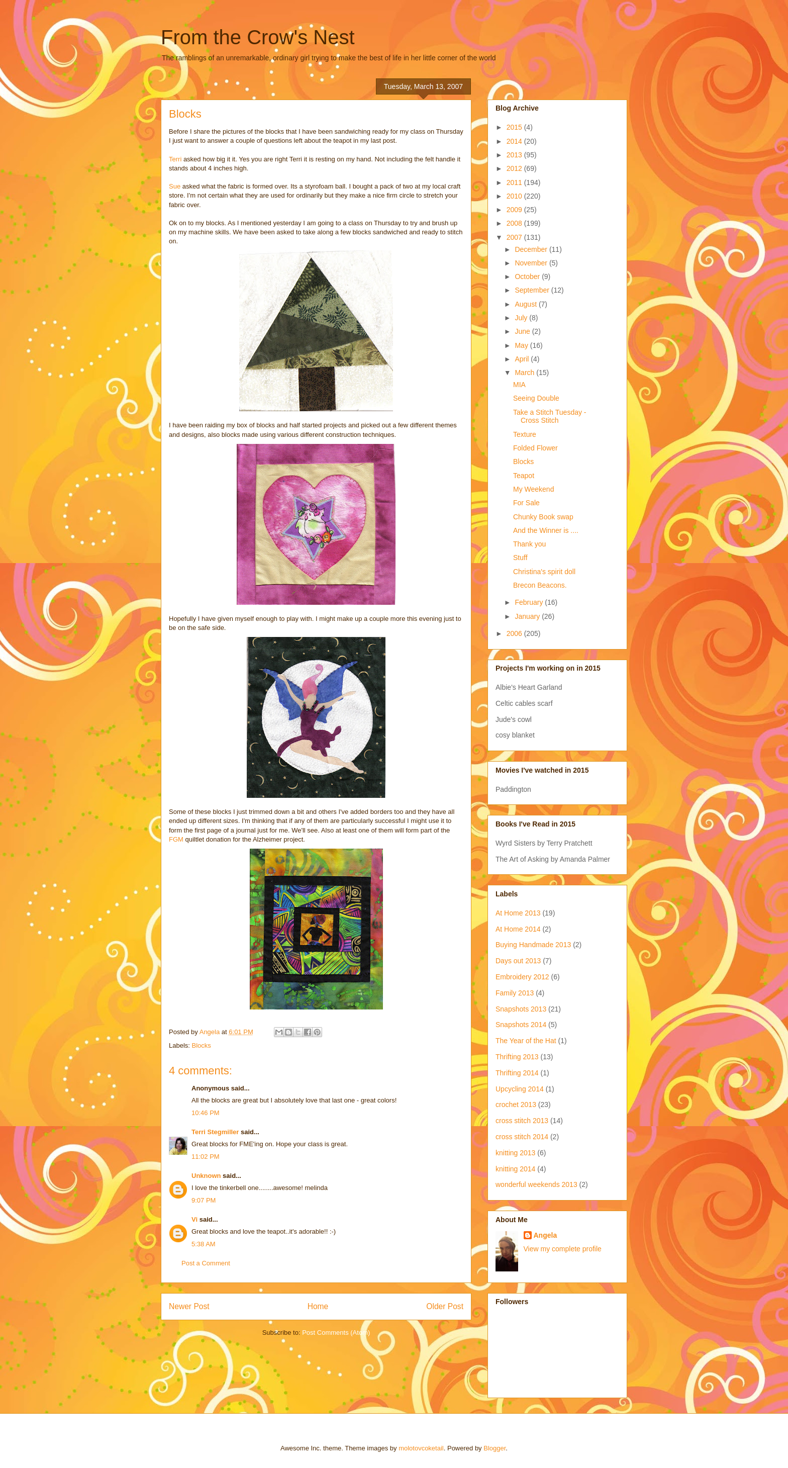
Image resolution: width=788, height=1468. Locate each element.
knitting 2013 (515, 1153)
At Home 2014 (518, 929)
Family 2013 (515, 993)
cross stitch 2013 (522, 1121)
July (522, 318)
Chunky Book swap (543, 517)
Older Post (444, 1306)
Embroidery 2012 (522, 977)
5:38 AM (203, 1244)
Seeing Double (536, 398)
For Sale (526, 503)
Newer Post (189, 1306)
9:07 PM (203, 1200)
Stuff (520, 558)
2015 (515, 127)
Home (318, 1306)
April (523, 359)
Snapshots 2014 (521, 1025)
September (533, 290)
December (532, 249)
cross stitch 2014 (522, 1137)
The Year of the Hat (526, 1041)
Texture (524, 434)
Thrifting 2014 (517, 1073)
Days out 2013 (518, 961)
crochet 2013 (516, 1104)
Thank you (529, 544)
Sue (175, 186)
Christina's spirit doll (544, 572)
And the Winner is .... (545, 530)
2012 (515, 168)
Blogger (494, 1448)
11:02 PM (205, 1156)
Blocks (201, 1045)
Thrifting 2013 (517, 1057)
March (525, 373)
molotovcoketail (421, 1448)
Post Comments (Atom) (336, 1332)
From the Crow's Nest (258, 37)
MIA (519, 385)
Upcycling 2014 (520, 1089)
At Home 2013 (518, 913)
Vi (194, 1219)
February (530, 602)
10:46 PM (205, 1113)
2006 (515, 633)
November (532, 263)
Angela (545, 1235)
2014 (515, 141)
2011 (515, 182)
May (522, 345)
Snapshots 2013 (521, 1009)
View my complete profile (563, 1249)
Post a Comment (205, 1263)
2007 (515, 237)
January (528, 616)
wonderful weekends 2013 (536, 1184)
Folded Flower (535, 448)
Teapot (523, 476)
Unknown (206, 1175)
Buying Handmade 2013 (533, 945)
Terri (175, 159)
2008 (515, 223)
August (526, 304)
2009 (515, 210)
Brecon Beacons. (540, 585)
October (528, 276)
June (523, 331)
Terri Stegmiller (215, 1132)
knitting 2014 (515, 1169)
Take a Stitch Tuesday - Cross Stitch (549, 416)
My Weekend (533, 489)
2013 (515, 155)
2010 (515, 196)
